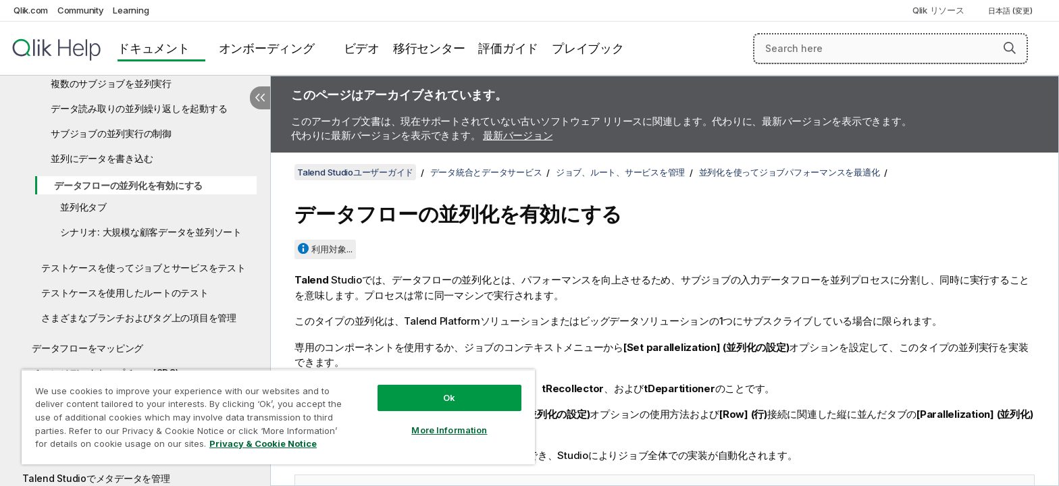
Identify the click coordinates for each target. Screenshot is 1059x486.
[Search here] (890, 48)
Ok (449, 397)
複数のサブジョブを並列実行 (111, 83)
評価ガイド (508, 48)
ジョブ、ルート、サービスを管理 (620, 172)
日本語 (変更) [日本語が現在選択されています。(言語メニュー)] (1011, 11)
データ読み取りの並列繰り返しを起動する (139, 108)
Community (80, 10)
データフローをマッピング (87, 348)
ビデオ (362, 48)
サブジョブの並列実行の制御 (111, 133)
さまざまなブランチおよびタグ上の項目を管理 (138, 317)
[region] (278, 416)
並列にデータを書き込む (102, 158)
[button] (1010, 48)
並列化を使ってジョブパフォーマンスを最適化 (789, 172)
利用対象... (332, 249)
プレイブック (588, 48)
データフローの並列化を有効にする (128, 185)
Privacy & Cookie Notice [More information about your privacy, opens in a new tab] (263, 443)
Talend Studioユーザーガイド (355, 172)
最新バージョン (517, 135)
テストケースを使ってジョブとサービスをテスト (143, 267)
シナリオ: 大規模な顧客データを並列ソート (151, 232)
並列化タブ (83, 207)
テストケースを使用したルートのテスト (125, 292)
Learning (131, 10)
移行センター (429, 48)
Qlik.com (31, 10)
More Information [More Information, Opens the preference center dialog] (449, 430)
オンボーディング (267, 48)
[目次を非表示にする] (260, 97)
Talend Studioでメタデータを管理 (96, 478)
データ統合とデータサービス (486, 172)
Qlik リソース (938, 10)
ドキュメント (154, 48)
